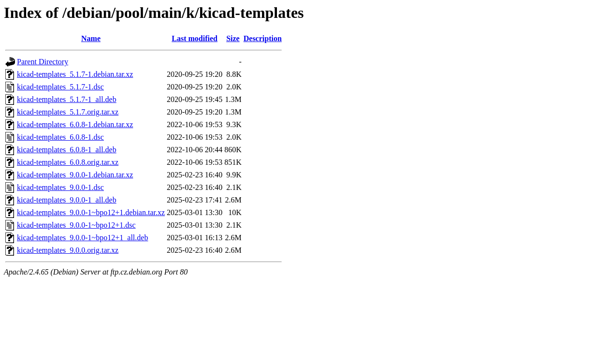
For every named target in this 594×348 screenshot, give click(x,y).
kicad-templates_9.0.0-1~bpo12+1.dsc (76, 225)
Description (263, 38)
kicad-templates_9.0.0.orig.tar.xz (67, 250)
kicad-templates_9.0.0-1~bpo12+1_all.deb (82, 237)
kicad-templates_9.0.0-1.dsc (60, 187)
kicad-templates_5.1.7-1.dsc (60, 87)
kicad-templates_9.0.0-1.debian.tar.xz (75, 175)
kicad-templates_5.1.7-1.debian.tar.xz (75, 74)
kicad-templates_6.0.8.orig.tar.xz (67, 162)
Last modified (194, 38)
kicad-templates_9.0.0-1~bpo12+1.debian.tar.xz (91, 212)
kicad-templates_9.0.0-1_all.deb (66, 200)
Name (91, 38)
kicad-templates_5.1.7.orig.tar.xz (67, 112)
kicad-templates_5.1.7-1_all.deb (66, 99)
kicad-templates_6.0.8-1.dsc (60, 137)
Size (233, 38)
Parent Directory (42, 62)
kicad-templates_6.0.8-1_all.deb (66, 149)
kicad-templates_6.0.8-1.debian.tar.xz (75, 124)
